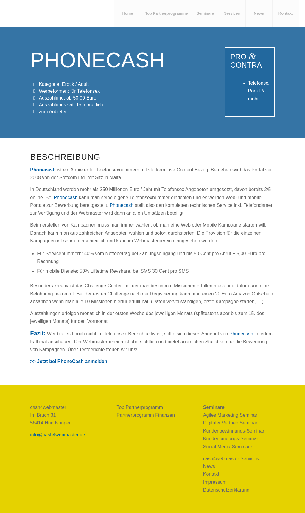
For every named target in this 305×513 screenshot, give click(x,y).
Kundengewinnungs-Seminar (233, 430)
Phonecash (42, 169)
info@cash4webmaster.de (57, 434)
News (209, 466)
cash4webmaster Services (231, 458)
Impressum (215, 482)
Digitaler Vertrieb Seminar (230, 422)
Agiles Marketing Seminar (230, 415)
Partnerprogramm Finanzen (145, 415)
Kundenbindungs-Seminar (230, 438)
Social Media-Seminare (227, 446)
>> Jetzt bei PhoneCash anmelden (68, 361)
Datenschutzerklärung (226, 489)
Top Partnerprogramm (139, 407)
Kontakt (211, 474)
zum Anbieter (52, 111)
